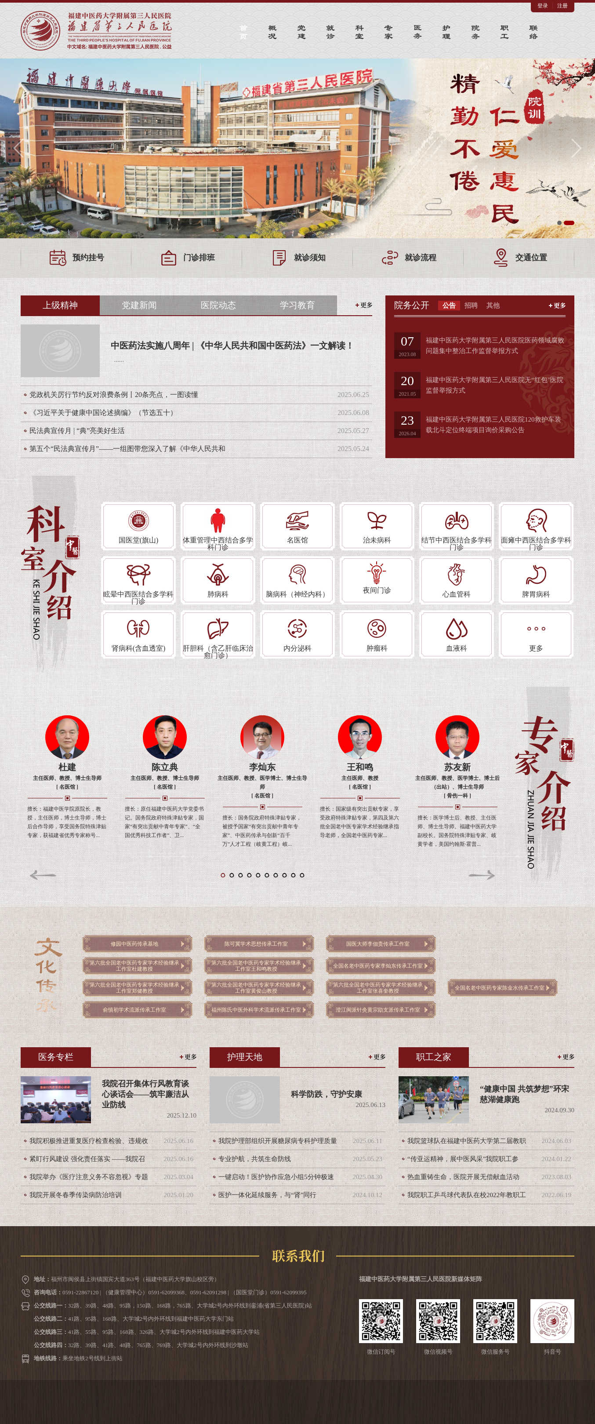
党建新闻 (139, 305)
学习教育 (297, 305)
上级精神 (60, 305)
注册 (562, 6)
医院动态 (218, 305)
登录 (542, 6)
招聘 (471, 305)
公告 (449, 305)
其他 (493, 305)
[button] (19, 148)
